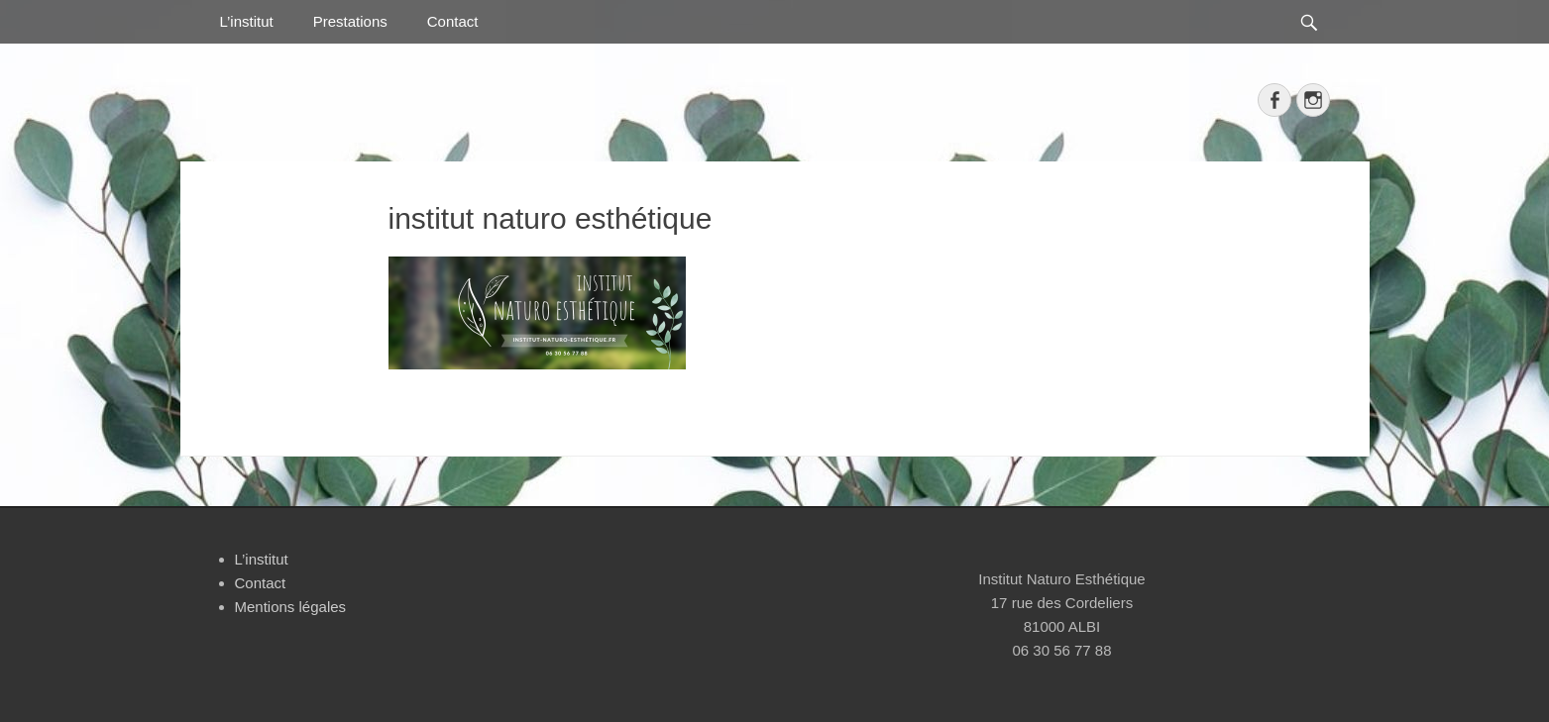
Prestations (350, 21)
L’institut (247, 21)
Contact (453, 21)
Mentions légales (291, 606)
